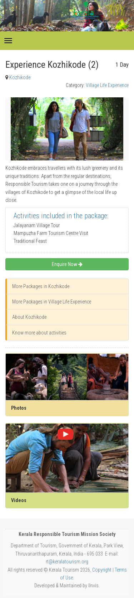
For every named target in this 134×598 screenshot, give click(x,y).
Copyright (101, 570)
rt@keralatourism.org (67, 561)
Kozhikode (19, 77)
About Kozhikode (29, 317)
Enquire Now (67, 264)
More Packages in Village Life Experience (51, 302)
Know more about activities (39, 333)
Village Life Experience (107, 85)
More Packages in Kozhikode (40, 286)
